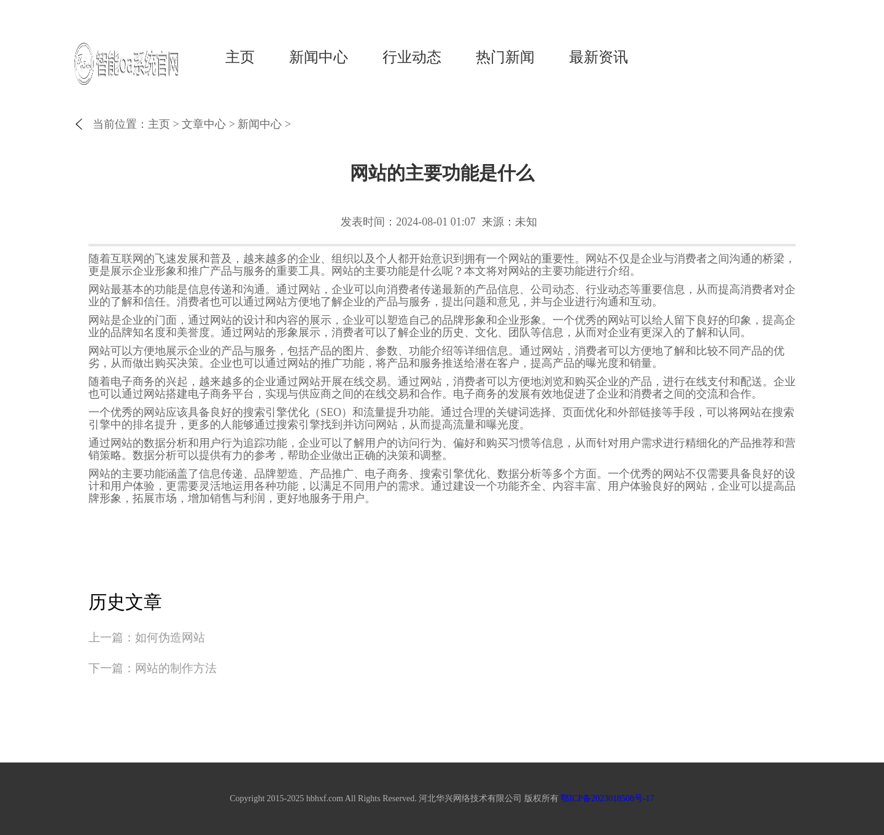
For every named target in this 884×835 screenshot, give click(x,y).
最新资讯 (598, 57)
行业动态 (411, 57)
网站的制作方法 (176, 668)
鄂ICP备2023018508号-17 (607, 798)
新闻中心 (318, 57)
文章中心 (204, 124)
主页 (240, 57)
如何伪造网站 (170, 637)
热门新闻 (505, 57)
